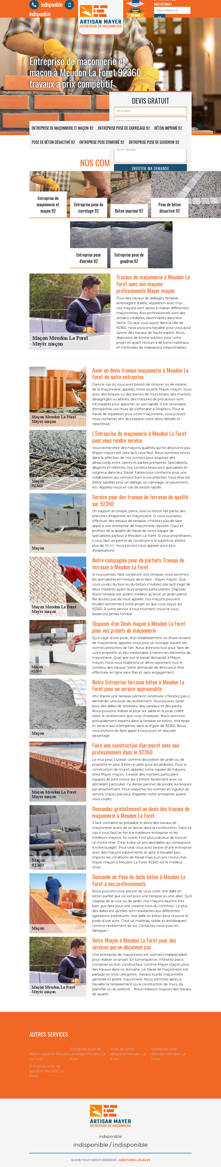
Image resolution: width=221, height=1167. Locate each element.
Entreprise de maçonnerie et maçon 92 (62, 128)
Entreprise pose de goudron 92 (154, 142)
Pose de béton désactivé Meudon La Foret (128, 1054)
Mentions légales (134, 1160)
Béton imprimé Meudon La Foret (49, 1056)
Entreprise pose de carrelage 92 (124, 128)
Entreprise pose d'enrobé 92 (101, 142)
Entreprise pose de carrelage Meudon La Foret (87, 1054)
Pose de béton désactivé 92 (53, 142)
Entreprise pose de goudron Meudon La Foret (46, 1071)
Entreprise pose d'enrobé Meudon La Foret (168, 1054)
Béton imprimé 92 (168, 128)
